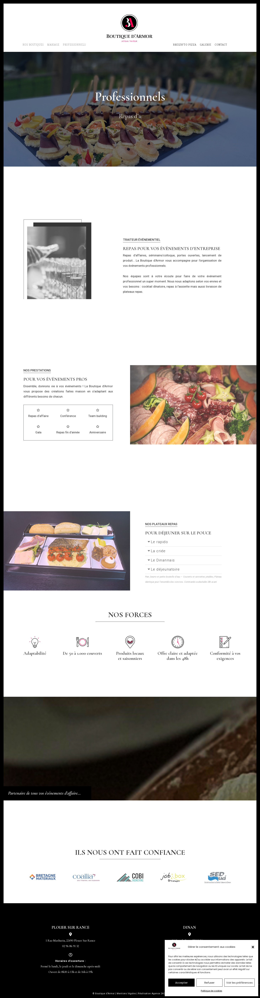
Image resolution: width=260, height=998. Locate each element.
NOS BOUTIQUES (33, 44)
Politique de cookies (211, 990)
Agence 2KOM (159, 993)
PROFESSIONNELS (74, 44)
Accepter (181, 982)
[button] (253, 947)
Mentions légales (126, 993)
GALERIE (205, 44)
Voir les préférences (239, 982)
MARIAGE (53, 44)
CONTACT (221, 44)
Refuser (209, 982)
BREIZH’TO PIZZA (184, 44)
